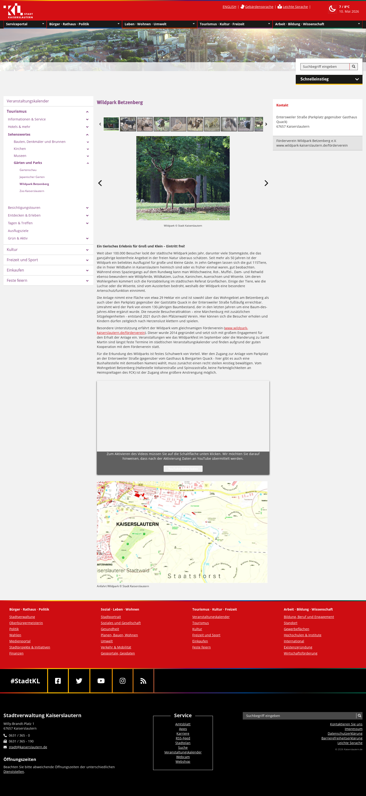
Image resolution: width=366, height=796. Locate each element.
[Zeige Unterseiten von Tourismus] (87, 112)
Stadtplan (182, 743)
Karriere (182, 733)
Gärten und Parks (28, 162)
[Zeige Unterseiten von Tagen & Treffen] (87, 223)
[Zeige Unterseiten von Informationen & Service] (87, 119)
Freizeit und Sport (22, 259)
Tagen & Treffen (20, 223)
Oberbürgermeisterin (26, 623)
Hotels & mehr (19, 126)
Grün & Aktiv (18, 238)
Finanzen (16, 653)
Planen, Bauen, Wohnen (119, 635)
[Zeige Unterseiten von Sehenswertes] (87, 135)
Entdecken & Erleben (24, 215)
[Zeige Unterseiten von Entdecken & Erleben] (87, 216)
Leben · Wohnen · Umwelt (160, 24)
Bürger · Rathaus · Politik (84, 24)
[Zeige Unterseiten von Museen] (88, 156)
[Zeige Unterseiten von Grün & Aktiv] (87, 238)
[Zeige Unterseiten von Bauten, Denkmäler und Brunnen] (88, 142)
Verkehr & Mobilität (116, 647)
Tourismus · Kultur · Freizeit (235, 24)
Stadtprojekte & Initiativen (29, 647)
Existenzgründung (298, 647)
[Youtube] (101, 680)
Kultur (12, 249)
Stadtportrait (111, 617)
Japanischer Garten (32, 177)
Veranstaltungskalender (28, 101)
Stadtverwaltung (22, 617)
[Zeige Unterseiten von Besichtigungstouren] (87, 208)
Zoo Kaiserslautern (32, 191)
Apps (183, 729)
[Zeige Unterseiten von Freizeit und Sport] (87, 260)
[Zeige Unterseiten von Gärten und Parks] (88, 163)
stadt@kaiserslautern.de (28, 747)
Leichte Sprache (295, 6)
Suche (183, 747)
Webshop (183, 761)
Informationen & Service (27, 119)
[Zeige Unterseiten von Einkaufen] (87, 271)
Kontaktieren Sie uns (346, 724)
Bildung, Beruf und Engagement (309, 617)
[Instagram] (123, 680)
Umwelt (107, 641)
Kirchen (20, 148)
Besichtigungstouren (24, 207)
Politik (14, 629)
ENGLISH (229, 6)
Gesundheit (110, 629)
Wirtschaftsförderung (300, 653)
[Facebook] (58, 680)
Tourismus (17, 111)
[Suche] (354, 66)
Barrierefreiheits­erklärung (341, 738)
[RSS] (143, 680)
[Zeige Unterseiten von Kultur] (87, 250)
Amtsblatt (182, 724)
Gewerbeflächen (296, 629)
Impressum (353, 729)
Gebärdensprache (259, 6)
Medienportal (20, 641)
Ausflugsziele (18, 230)
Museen (20, 155)
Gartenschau (28, 170)
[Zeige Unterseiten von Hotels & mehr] (87, 127)
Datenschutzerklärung (345, 733)
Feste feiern (17, 280)
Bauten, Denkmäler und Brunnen (40, 141)
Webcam (183, 757)
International (294, 641)
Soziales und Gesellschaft (121, 623)
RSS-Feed (183, 738)
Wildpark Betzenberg (34, 184)
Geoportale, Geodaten (118, 653)
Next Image (266, 183)
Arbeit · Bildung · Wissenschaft (317, 24)
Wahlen (15, 635)
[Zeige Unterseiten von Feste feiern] (87, 281)
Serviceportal (25, 24)
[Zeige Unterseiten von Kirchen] (88, 149)
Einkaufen (15, 270)
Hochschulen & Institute (302, 635)
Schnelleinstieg (331, 79)
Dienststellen (14, 771)
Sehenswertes (19, 134)
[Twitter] (79, 680)
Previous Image (100, 183)
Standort (290, 623)
